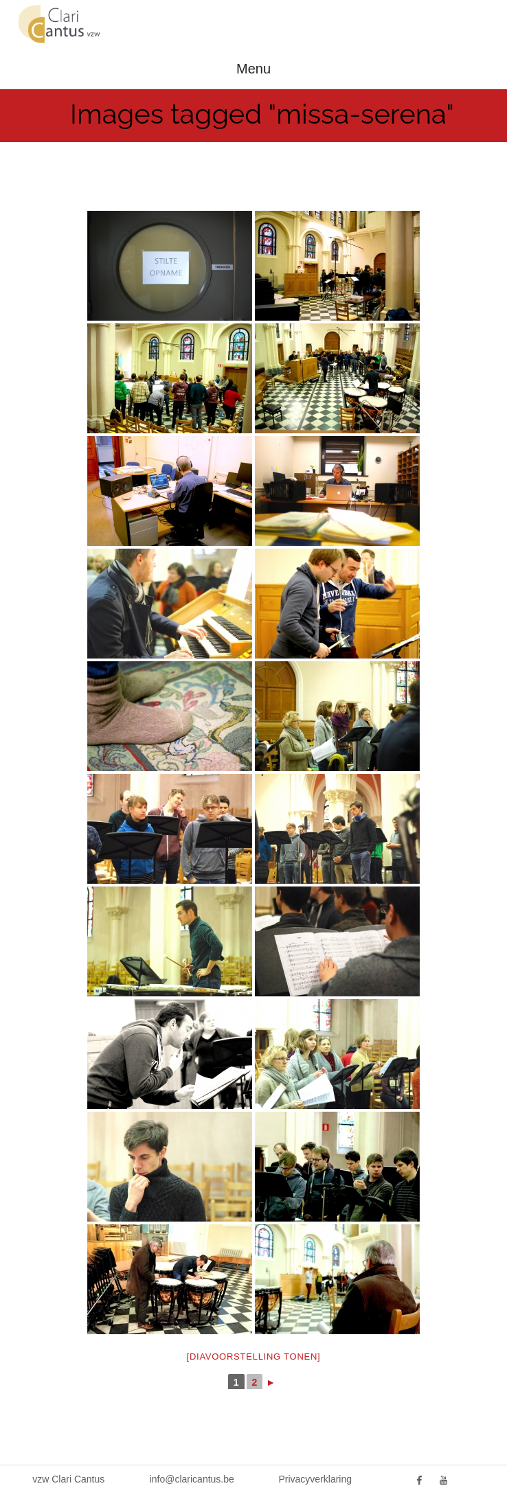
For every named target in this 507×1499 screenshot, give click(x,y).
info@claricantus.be (192, 1479)
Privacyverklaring (315, 1479)
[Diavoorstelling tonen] (254, 1356)
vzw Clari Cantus (68, 1479)
